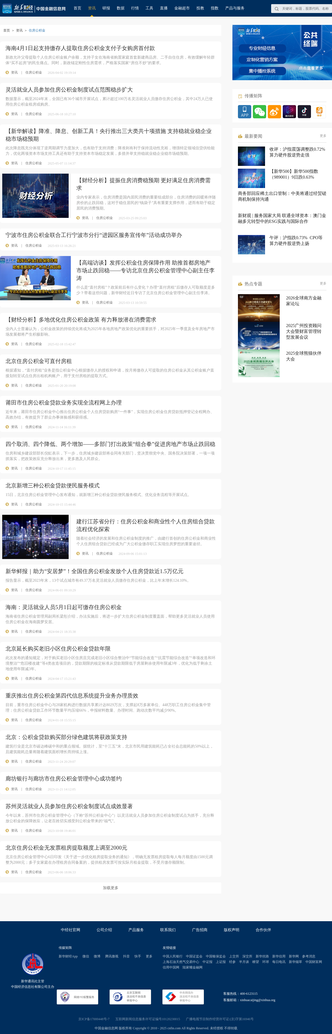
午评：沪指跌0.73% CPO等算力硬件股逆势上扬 (296, 240)
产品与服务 (235, 8)
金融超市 (182, 8)
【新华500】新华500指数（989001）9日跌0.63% (293, 174)
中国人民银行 (173, 956)
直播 (164, 8)
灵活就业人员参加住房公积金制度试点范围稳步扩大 (69, 90)
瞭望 (255, 962)
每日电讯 (279, 962)
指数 (215, 8)
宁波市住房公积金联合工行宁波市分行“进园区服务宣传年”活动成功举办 (94, 235)
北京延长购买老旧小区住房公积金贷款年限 (58, 649)
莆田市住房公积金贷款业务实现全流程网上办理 (64, 403)
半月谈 (244, 962)
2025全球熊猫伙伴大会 (303, 356)
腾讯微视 (111, 956)
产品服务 (136, 930)
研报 (106, 8)
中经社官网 (70, 930)
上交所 (234, 956)
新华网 (294, 956)
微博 (97, 956)
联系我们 (168, 930)
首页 (77, 8)
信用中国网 (171, 967)
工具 (149, 8)
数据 (120, 8)
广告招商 (200, 930)
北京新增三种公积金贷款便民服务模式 (53, 485)
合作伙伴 (263, 930)
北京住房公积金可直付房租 (39, 361)
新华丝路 (262, 956)
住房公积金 (33, 72)
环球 (265, 962)
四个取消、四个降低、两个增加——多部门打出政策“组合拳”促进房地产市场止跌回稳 (110, 444)
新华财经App (68, 956)
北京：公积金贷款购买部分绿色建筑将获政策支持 (66, 737)
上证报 (221, 962)
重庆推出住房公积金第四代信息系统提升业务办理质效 (72, 696)
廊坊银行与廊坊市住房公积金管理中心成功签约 (64, 779)
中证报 (207, 962)
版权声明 (231, 930)
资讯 (92, 8)
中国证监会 (194, 956)
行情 (135, 8)
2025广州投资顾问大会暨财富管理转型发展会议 (303, 331)
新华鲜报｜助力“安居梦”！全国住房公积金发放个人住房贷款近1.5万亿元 (94, 571)
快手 (137, 956)
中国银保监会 (216, 956)
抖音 (126, 956)
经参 (232, 962)
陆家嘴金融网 (193, 967)
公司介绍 (104, 930)
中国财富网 (313, 962)
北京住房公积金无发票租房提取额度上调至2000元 (66, 848)
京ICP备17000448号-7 (94, 1019)
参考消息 (308, 956)
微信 (85, 956)
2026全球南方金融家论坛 (303, 301)
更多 (323, 136)
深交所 (247, 956)
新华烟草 (295, 962)
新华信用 (279, 956)
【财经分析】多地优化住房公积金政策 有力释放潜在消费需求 (81, 320)
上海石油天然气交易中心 (181, 962)
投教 (200, 8)
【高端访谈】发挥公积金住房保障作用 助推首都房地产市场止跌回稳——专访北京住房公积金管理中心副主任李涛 (145, 270)
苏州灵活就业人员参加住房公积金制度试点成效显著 (69, 806)
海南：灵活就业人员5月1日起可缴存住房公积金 (64, 607)
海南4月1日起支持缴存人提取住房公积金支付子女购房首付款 (80, 48)
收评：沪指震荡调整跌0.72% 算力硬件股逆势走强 (297, 152)
